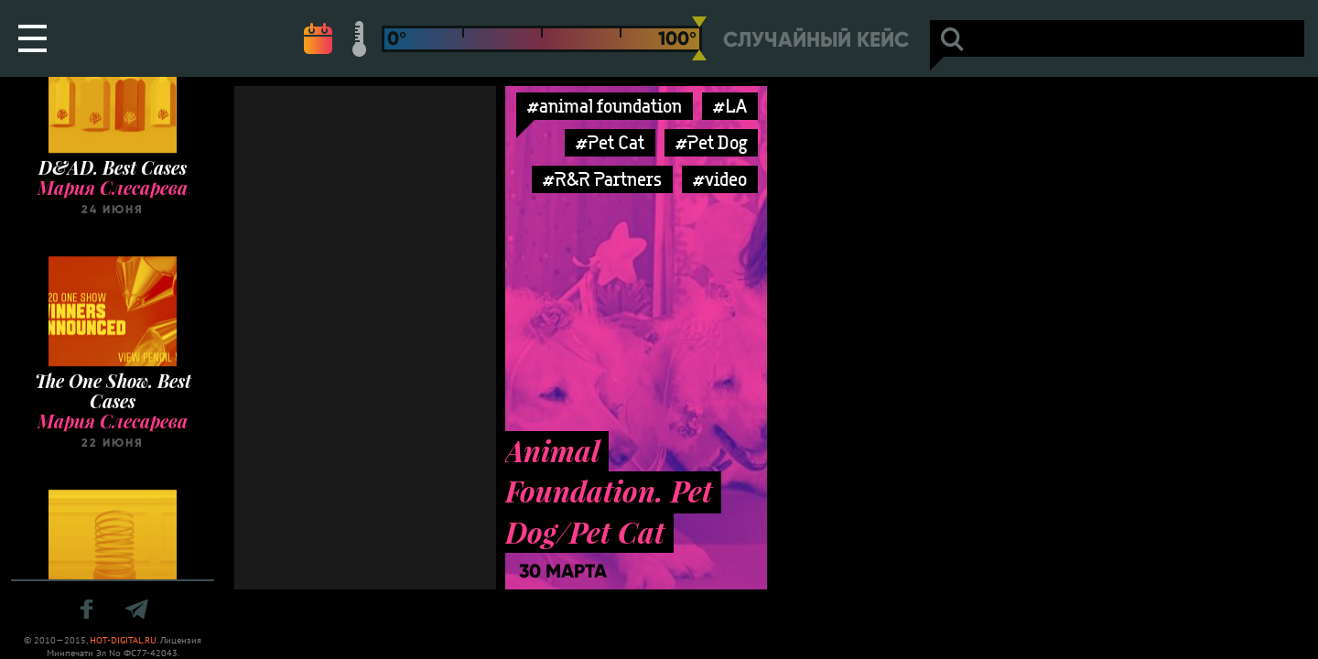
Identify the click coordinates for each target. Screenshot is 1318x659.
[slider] (699, 38)
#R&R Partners (602, 179)
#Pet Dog (711, 142)
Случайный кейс (816, 40)
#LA (730, 105)
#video (720, 179)
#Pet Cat (610, 142)
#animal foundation (604, 105)
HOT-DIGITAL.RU (123, 640)
